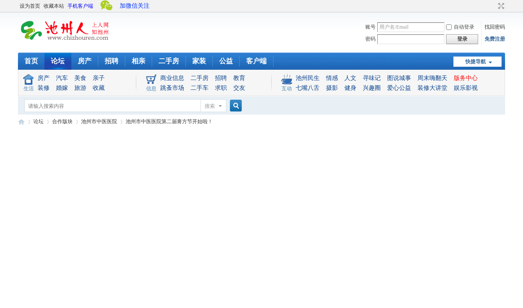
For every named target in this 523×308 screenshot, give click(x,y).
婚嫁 (62, 88)
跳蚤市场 (172, 88)
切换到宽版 (500, 6)
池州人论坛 (21, 122)
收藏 (99, 88)
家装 (199, 61)
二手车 (200, 88)
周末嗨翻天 (432, 78)
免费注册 (495, 39)
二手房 (169, 61)
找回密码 (495, 27)
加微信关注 (135, 6)
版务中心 (466, 78)
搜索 (210, 106)
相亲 (138, 61)
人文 (350, 78)
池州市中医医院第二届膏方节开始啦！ (169, 121)
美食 (80, 78)
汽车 (62, 78)
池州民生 (308, 78)
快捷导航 (475, 62)
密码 (370, 39)
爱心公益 (399, 88)
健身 (350, 88)
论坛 (58, 61)
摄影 (332, 88)
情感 (332, 78)
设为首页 (30, 6)
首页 (31, 61)
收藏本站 (54, 6)
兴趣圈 (372, 88)
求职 (221, 88)
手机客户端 (80, 6)
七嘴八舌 (308, 88)
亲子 (99, 78)
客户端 (256, 61)
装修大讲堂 (432, 88)
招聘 (111, 61)
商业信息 (172, 78)
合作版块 (62, 121)
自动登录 (460, 27)
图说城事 (399, 78)
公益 (226, 61)
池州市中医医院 (99, 121)
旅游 (80, 88)
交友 (239, 88)
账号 (370, 27)
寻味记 (372, 78)
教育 (239, 78)
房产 (84, 61)
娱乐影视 (466, 88)
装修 (44, 88)
